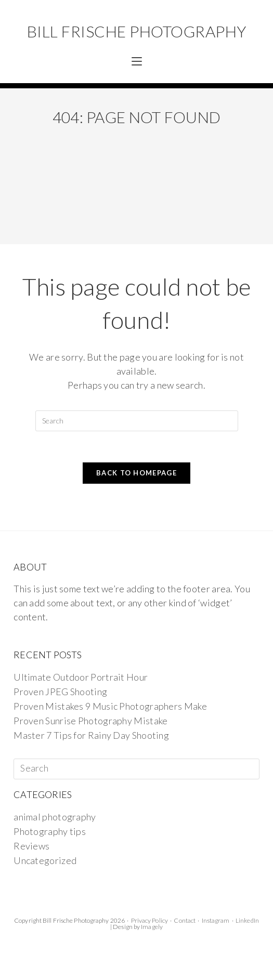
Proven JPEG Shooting (60, 691)
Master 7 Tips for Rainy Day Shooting (91, 735)
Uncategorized (45, 860)
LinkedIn (247, 920)
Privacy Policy (149, 920)
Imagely (152, 927)
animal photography (55, 816)
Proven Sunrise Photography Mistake (90, 720)
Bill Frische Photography (136, 31)
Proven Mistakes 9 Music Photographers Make (110, 706)
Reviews (31, 846)
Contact (185, 920)
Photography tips (50, 831)
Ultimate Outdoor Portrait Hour (81, 677)
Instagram (216, 920)
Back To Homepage (136, 473)
